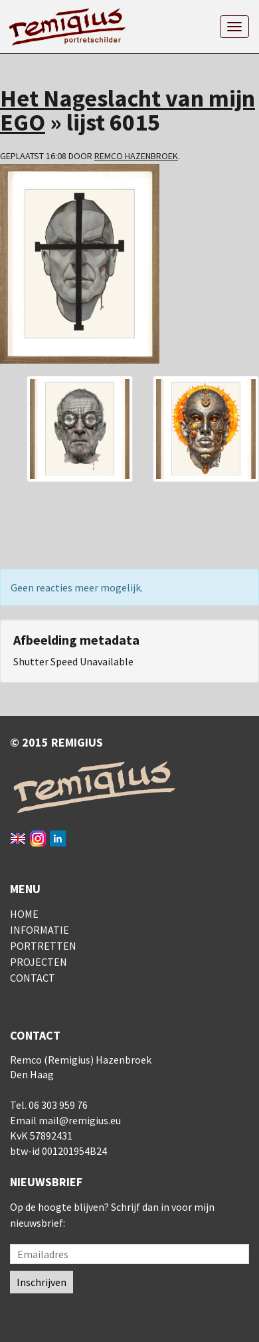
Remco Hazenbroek (136, 156)
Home (24, 913)
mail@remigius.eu (80, 1120)
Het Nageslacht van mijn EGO (127, 110)
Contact (32, 977)
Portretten (43, 945)
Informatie (39, 929)
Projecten (38, 961)
